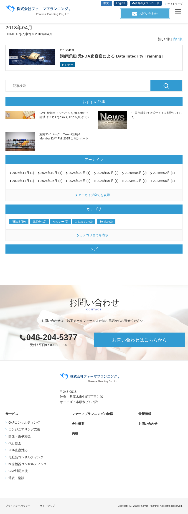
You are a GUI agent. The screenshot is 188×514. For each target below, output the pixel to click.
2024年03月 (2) (79, 181)
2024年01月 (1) (108, 181)
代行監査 (14, 443)
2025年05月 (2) (136, 173)
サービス (11, 414)
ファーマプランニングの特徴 (92, 414)
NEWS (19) (19, 221)
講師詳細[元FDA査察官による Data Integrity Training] (111, 56)
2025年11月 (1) (23, 173)
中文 (106, 3)
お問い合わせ (148, 13)
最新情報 (144, 414)
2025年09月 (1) (79, 173)
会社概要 (78, 423)
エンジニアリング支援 (24, 429)
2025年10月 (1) (51, 173)
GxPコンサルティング (24, 422)
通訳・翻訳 (16, 478)
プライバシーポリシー (17, 506)
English (120, 3)
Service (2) (106, 221)
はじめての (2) (84, 221)
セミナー (67, 64)
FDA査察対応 (18, 450)
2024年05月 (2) (51, 181)
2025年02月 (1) (164, 173)
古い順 (178, 39)
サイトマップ (175, 4)
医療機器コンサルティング (27, 464)
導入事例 (25, 34)
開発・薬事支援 (19, 436)
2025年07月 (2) (108, 173)
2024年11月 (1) (23, 181)
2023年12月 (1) (136, 181)
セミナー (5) (60, 221)
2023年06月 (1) (164, 181)
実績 (75, 433)
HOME (10, 34)
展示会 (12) (39, 221)
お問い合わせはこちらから (139, 339)
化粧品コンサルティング (25, 457)
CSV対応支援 (18, 471)
